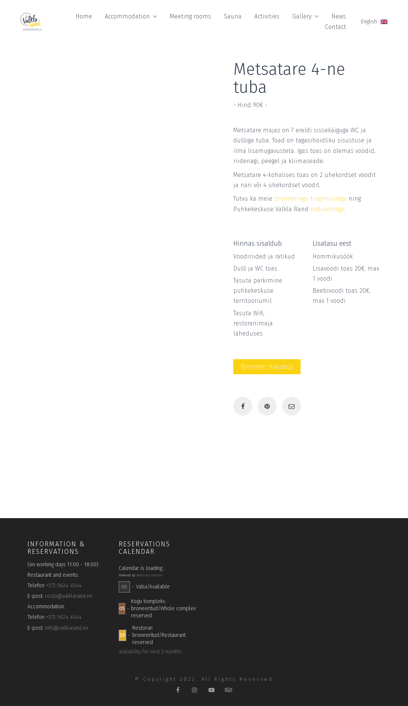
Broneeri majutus (267, 367)
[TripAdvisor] (228, 690)
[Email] (291, 406)
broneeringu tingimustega (310, 198)
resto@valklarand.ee (68, 596)
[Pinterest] (267, 406)
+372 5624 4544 (64, 585)
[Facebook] (242, 406)
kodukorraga (327, 209)
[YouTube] (211, 690)
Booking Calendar (149, 575)
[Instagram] (194, 690)
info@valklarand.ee (67, 628)
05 (124, 587)
